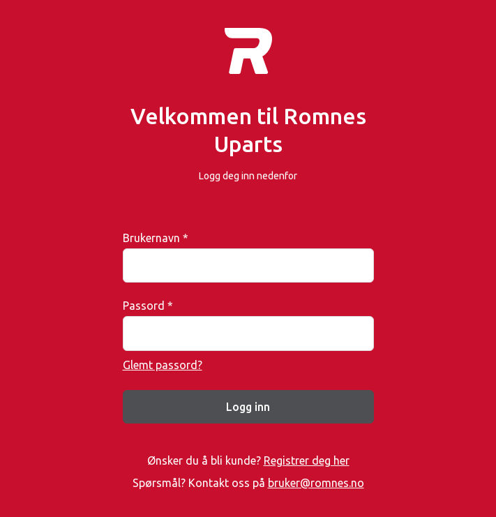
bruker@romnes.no (316, 483)
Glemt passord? (162, 365)
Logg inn (248, 406)
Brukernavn (155, 238)
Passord (148, 305)
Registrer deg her (307, 460)
